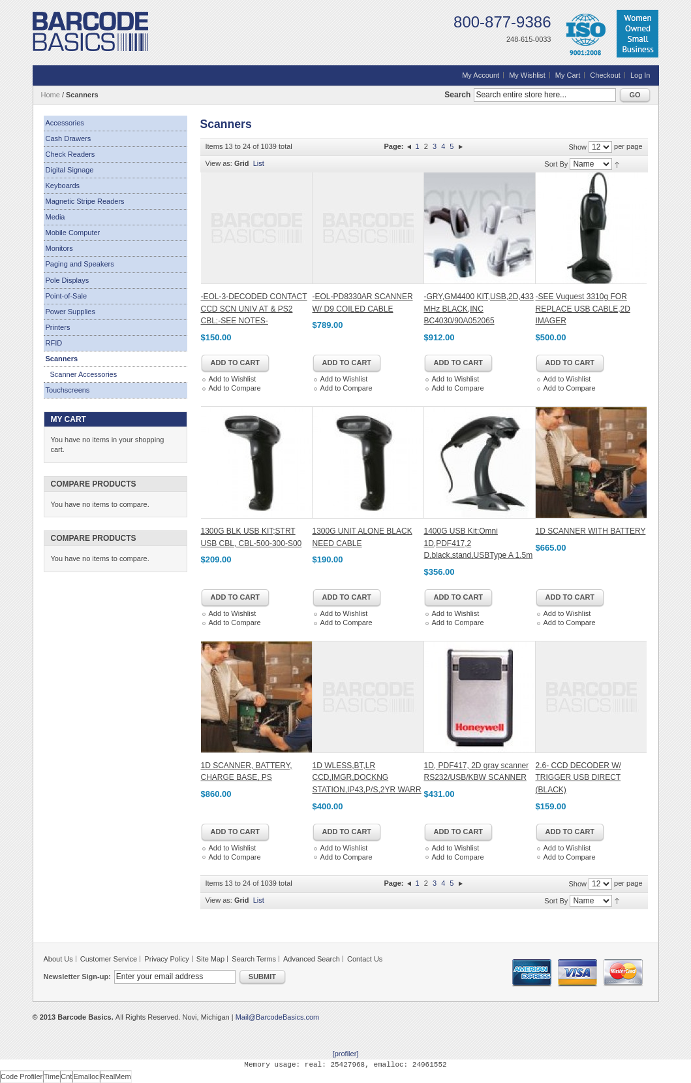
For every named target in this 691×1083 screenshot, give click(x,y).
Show (577, 147)
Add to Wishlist (232, 379)
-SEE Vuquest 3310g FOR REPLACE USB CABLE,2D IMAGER (583, 308)
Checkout (605, 75)
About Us (58, 959)
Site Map (210, 959)
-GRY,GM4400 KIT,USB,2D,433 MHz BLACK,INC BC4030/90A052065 (479, 308)
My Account (480, 75)
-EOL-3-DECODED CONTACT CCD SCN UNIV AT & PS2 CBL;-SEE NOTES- (254, 308)
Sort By (556, 164)
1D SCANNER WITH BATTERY (591, 531)
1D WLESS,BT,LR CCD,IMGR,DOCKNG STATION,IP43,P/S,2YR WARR (367, 777)
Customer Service (108, 959)
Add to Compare (235, 388)
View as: (219, 163)
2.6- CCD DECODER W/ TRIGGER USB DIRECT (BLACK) (578, 777)
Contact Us (364, 959)
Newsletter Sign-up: (77, 976)
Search (457, 94)
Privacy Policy (166, 959)
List (258, 163)
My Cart (568, 75)
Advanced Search (311, 959)
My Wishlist (527, 75)
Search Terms (254, 959)
